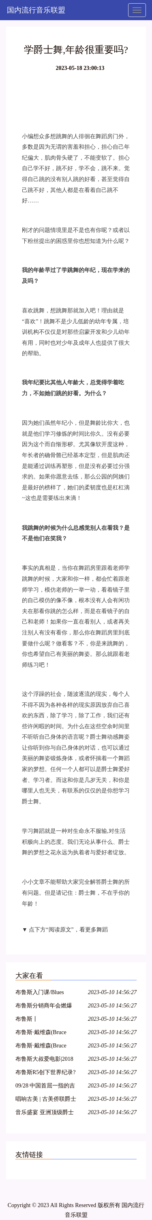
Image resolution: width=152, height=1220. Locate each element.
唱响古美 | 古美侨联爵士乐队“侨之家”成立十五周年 (46, 1100)
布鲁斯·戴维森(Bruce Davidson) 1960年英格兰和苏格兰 (45, 1033)
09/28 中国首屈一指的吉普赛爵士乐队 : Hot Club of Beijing (45, 1087)
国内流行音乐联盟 (36, 10)
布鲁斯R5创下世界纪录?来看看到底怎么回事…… (45, 1073)
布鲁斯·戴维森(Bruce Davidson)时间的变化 (41, 1047)
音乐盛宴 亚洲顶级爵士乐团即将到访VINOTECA (44, 1113)
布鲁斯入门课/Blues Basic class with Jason (40, 993)
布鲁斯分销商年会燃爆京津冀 (43, 1007)
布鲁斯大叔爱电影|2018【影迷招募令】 (44, 1060)
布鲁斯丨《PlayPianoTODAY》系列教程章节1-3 (45, 1020)
